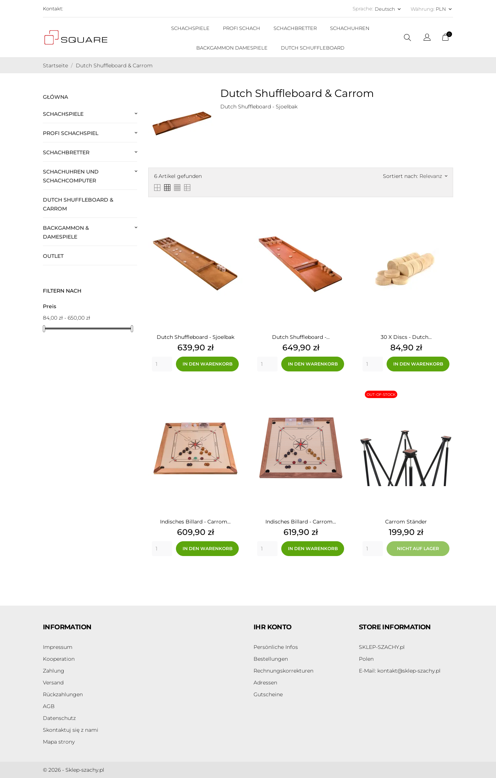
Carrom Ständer (406, 521)
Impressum (57, 647)
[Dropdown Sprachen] (427, 38)
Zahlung (53, 670)
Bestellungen (271, 659)
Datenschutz (59, 718)
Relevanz (433, 176)
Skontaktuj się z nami (70, 730)
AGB (49, 706)
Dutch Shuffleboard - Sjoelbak (195, 337)
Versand (53, 682)
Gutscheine (268, 694)
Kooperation (59, 659)
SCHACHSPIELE (190, 28)
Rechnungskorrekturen (283, 670)
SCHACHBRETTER (295, 28)
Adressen (265, 682)
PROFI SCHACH (241, 28)
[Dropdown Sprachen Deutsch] (388, 8)
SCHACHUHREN (350, 28)
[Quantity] (162, 364)
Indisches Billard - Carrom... (195, 521)
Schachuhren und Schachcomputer (71, 176)
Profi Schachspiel (70, 133)
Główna (55, 97)
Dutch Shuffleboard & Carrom (78, 204)
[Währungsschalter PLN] (444, 8)
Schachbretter (66, 152)
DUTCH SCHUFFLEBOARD (312, 48)
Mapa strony (59, 741)
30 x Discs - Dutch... (406, 337)
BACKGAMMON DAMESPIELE (232, 48)
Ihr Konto (273, 627)
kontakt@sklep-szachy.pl (400, 670)
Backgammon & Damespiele (66, 232)
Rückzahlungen (63, 694)
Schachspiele (63, 114)
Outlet (53, 256)
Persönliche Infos (276, 647)
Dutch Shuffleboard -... (301, 337)
